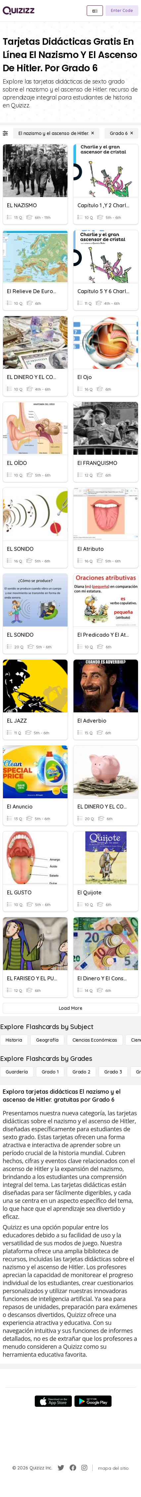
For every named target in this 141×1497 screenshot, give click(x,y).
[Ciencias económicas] (95, 1040)
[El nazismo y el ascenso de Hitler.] (56, 133)
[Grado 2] (81, 1072)
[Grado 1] (50, 1072)
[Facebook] (73, 1468)
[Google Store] (93, 1401)
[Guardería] (16, 1072)
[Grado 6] (121, 133)
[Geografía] (47, 1040)
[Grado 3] (113, 1072)
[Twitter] (61, 1468)
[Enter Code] (122, 10)
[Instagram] (84, 1468)
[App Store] (53, 1401)
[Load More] (70, 1008)
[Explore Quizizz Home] (18, 10)
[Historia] (14, 1040)
